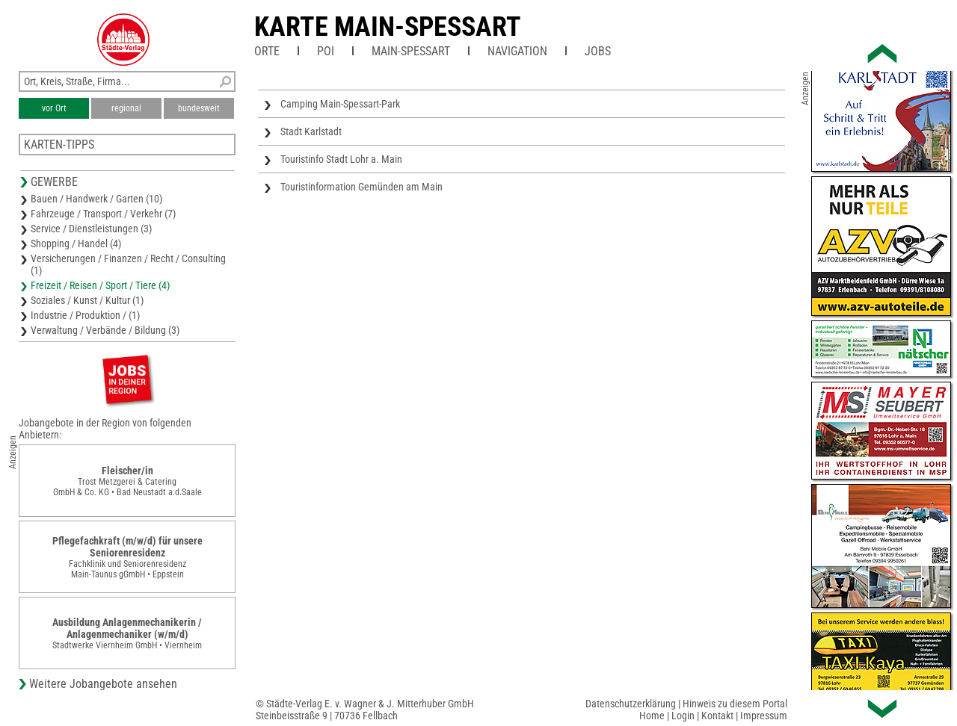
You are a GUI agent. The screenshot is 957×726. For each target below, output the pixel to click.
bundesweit (199, 108)
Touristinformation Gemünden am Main (361, 187)
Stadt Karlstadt (311, 131)
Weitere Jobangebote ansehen (103, 684)
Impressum (763, 716)
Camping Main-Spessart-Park (340, 104)
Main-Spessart (411, 51)
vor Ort (54, 108)
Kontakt (717, 716)
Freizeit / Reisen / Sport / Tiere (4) (100, 285)
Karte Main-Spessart (387, 27)
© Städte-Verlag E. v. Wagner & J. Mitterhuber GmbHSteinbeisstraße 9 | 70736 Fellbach (365, 710)
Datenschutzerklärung (630, 704)
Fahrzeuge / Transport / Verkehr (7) (103, 214)
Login (683, 716)
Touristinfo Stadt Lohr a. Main (341, 159)
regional (126, 108)
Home (652, 716)
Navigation (517, 51)
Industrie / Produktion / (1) (85, 315)
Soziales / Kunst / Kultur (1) (87, 300)
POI (325, 51)
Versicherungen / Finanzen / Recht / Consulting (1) (128, 264)
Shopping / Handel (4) (76, 243)
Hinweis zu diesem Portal (735, 704)
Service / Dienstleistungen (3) (91, 229)
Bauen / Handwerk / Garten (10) (96, 199)
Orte (267, 51)
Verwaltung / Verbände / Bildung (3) (105, 330)
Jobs (598, 51)
